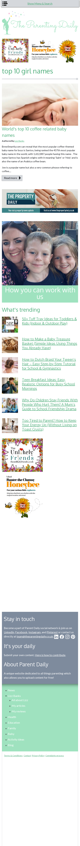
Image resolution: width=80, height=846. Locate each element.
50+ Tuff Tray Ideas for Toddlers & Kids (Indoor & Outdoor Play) (49, 320)
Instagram (34, 632)
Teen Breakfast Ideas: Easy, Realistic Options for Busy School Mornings (48, 384)
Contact (27, 755)
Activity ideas (16, 739)
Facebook (21, 632)
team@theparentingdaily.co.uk (35, 636)
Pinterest (52, 632)
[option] (40, 50)
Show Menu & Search (39, 3)
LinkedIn (9, 632)
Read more (10, 178)
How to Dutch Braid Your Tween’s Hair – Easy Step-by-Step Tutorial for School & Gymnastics (49, 363)
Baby (11, 733)
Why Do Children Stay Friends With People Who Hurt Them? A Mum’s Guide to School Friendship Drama (50, 404)
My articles (18, 705)
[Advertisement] (40, 562)
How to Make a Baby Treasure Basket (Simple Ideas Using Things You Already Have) (49, 343)
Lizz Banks (19, 141)
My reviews (19, 711)
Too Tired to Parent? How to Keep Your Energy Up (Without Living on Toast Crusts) (49, 424)
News (11, 690)
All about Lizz (20, 700)
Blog (11, 745)
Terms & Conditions (13, 755)
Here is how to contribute (50, 655)
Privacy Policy (38, 755)
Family (12, 728)
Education (14, 722)
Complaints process (54, 755)
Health (12, 717)
